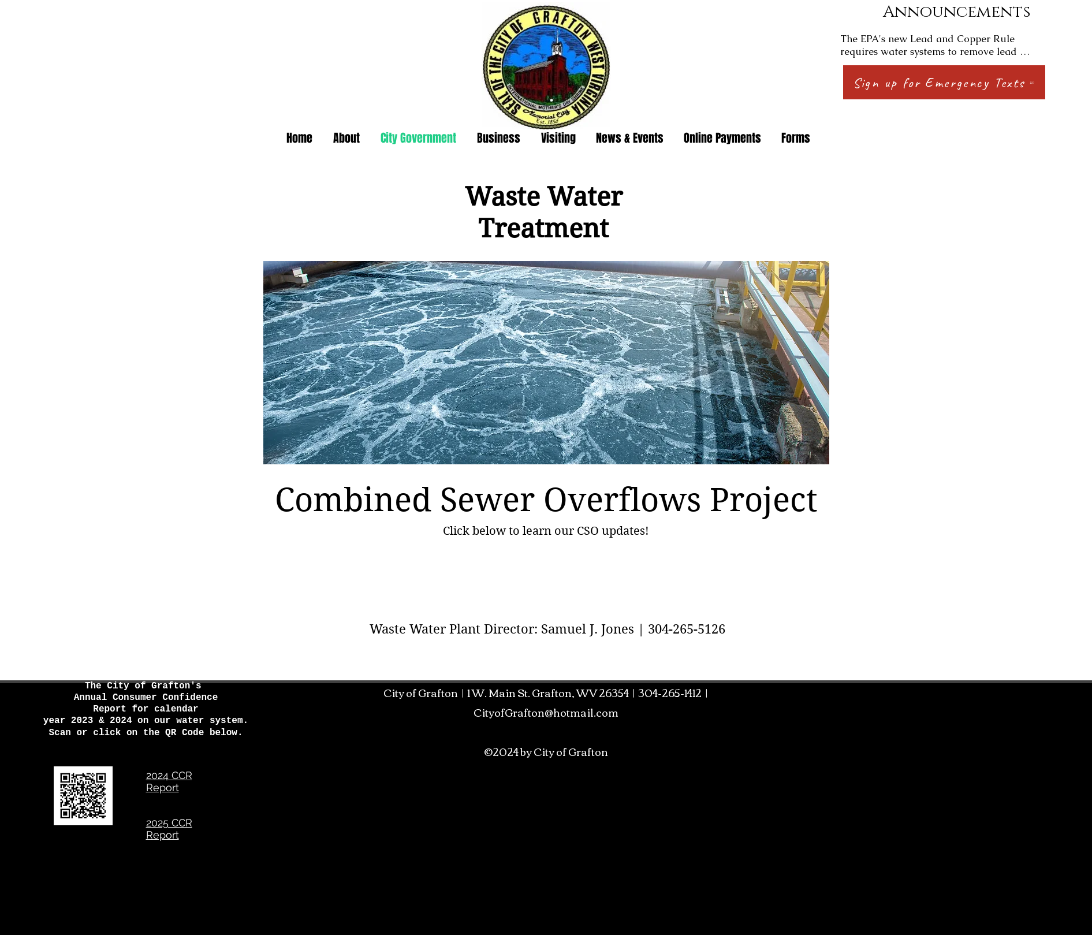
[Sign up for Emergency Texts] (944, 82)
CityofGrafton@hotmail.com (546, 712)
